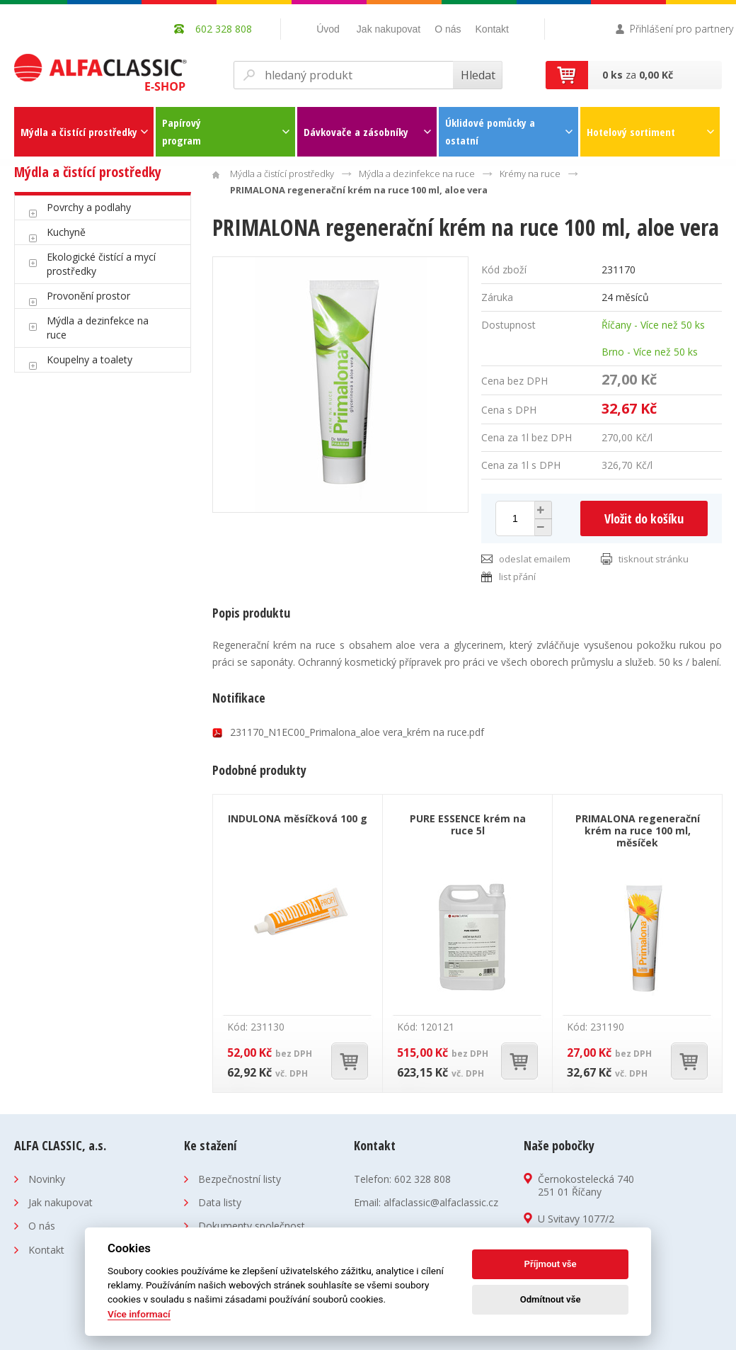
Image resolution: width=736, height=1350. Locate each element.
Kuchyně (66, 232)
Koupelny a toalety (89, 359)
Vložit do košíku (644, 518)
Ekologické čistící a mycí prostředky (101, 264)
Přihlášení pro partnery (681, 28)
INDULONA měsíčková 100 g (297, 818)
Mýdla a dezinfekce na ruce (98, 327)
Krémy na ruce (530, 173)
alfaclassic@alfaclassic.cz (441, 1202)
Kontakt (492, 29)
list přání (517, 576)
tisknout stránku (654, 558)
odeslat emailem (534, 558)
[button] (541, 510)
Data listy (219, 1202)
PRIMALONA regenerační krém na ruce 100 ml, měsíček (637, 830)
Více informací (139, 1314)
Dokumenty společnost (251, 1225)
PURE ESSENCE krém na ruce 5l (468, 824)
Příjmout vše (550, 1264)
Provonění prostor (88, 295)
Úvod (328, 29)
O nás (448, 29)
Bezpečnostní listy (239, 1179)
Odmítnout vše (550, 1299)
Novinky (46, 1179)
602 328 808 (422, 1179)
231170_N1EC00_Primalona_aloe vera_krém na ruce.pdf (357, 732)
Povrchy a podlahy (89, 207)
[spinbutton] (515, 518)
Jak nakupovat (388, 29)
